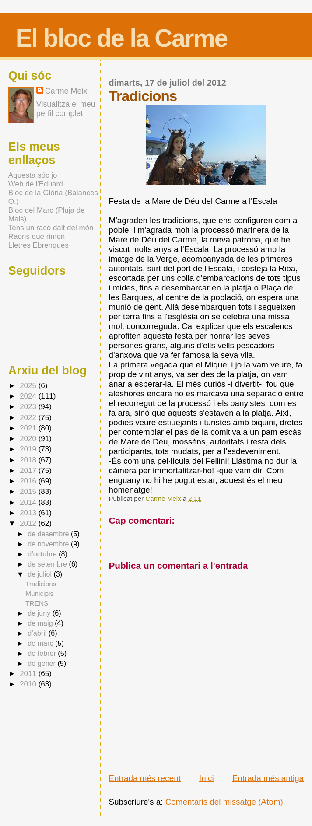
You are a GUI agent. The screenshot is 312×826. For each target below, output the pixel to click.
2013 (29, 513)
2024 (29, 396)
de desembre (49, 534)
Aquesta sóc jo (32, 175)
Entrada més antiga (268, 778)
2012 (29, 523)
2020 (29, 438)
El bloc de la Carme (122, 38)
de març (41, 643)
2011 (29, 673)
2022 (29, 417)
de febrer (43, 653)
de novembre (49, 544)
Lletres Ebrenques (38, 245)
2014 (29, 502)
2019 (29, 449)
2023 (29, 406)
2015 (29, 491)
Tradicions (40, 584)
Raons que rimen (36, 236)
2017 (29, 470)
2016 (29, 481)
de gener (42, 663)
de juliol (40, 574)
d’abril (38, 633)
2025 (29, 386)
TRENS (36, 603)
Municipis (39, 593)
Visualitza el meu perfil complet (65, 109)
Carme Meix (163, 498)
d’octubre (43, 554)
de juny (40, 613)
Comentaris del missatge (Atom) (224, 801)
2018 (29, 460)
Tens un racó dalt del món (51, 228)
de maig (41, 623)
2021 (29, 428)
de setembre (48, 564)
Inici (206, 778)
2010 (29, 684)
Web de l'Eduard (35, 184)
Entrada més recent (144, 778)
